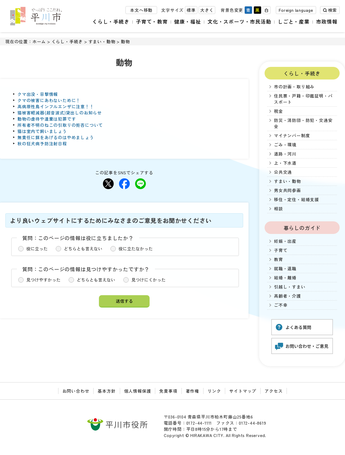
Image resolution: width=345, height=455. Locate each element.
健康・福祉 (188, 21)
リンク (214, 391)
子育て (280, 250)
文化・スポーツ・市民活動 (240, 21)
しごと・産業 (294, 21)
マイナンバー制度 (292, 135)
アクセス (274, 391)
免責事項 (168, 391)
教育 (278, 259)
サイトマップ (242, 391)
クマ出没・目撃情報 (37, 94)
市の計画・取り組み (294, 87)
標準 (191, 10)
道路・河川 (285, 154)
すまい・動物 (102, 41)
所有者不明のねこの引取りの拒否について (60, 125)
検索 (332, 10)
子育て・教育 (153, 21)
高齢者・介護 (287, 296)
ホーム (39, 41)
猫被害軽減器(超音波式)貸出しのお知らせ (59, 113)
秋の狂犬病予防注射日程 (42, 143)
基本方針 (107, 391)
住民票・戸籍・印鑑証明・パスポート (303, 99)
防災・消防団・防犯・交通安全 (303, 123)
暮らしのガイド (302, 227)
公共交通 (283, 172)
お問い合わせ (76, 391)
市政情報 (326, 21)
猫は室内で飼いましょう (42, 131)
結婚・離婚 (285, 278)
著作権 (192, 391)
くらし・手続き (112, 21)
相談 (278, 208)
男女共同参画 (287, 190)
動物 (125, 41)
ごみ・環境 (285, 145)
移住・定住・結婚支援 (296, 199)
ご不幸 (280, 305)
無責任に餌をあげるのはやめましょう (55, 137)
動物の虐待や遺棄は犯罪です (46, 119)
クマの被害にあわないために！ (48, 100)
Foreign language (296, 10)
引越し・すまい (290, 287)
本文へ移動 (141, 10)
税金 (278, 111)
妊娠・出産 (285, 241)
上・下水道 (285, 163)
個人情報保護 (137, 391)
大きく (207, 10)
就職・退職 (285, 268)
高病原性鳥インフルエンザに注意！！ (55, 106)
